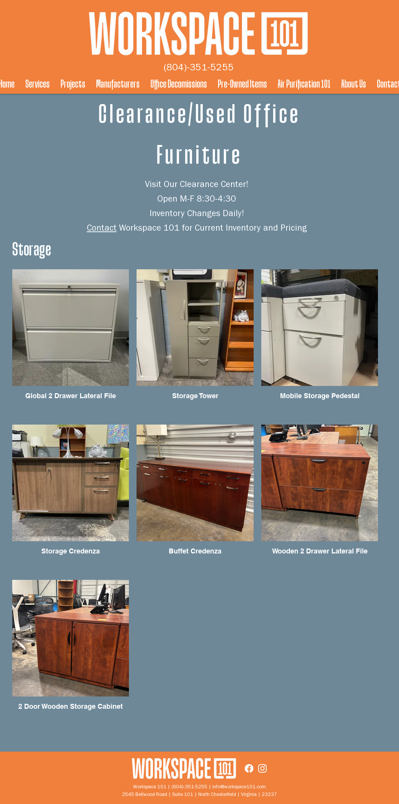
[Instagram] (262, 768)
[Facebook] (249, 768)
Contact (102, 229)
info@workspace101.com (239, 787)
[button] (37, 84)
